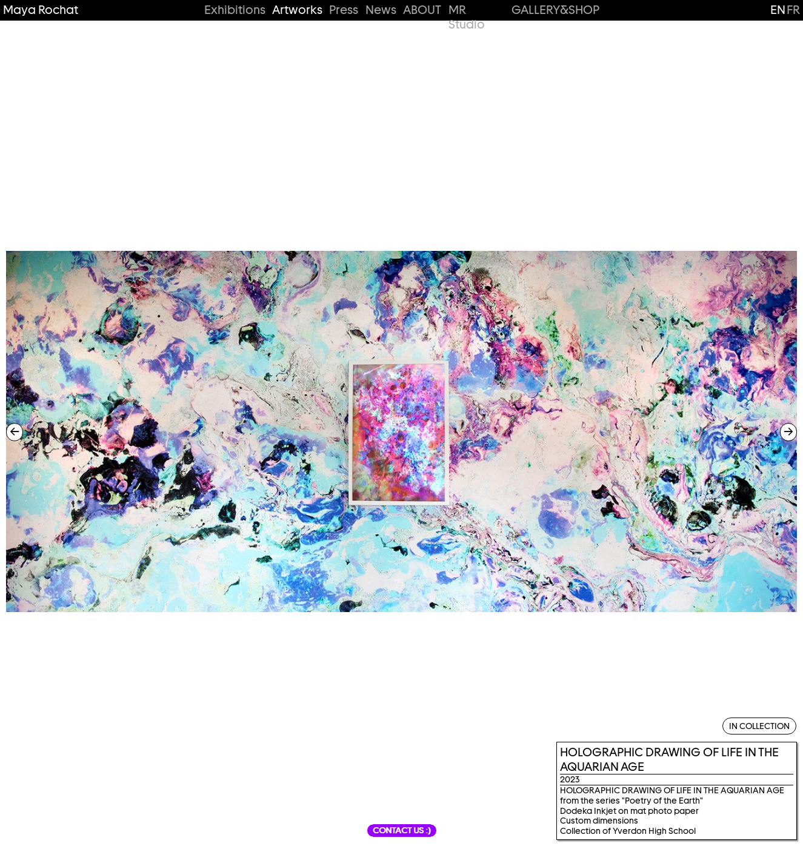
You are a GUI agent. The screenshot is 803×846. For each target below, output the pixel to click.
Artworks (297, 10)
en (777, 9)
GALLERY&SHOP (555, 10)
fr (793, 9)
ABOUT (422, 10)
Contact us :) (401, 830)
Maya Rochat (40, 10)
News (380, 10)
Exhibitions (234, 10)
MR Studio (466, 17)
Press (343, 10)
